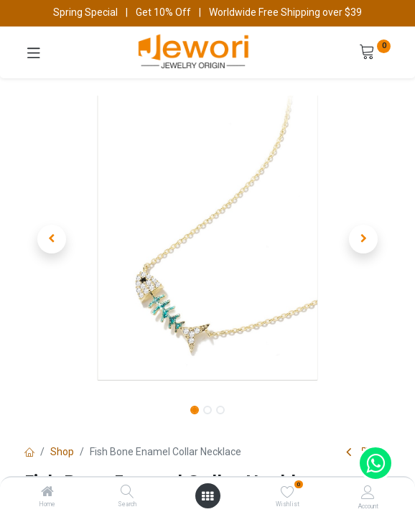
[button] (52, 239)
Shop (62, 451)
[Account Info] (368, 492)
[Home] (47, 492)
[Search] (127, 492)
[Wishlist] (287, 491)
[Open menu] (207, 496)
